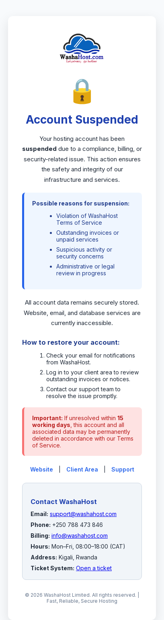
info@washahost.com (79, 535)
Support (122, 469)
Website (41, 469)
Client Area (82, 469)
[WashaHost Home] (82, 72)
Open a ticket (94, 568)
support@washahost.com (83, 513)
